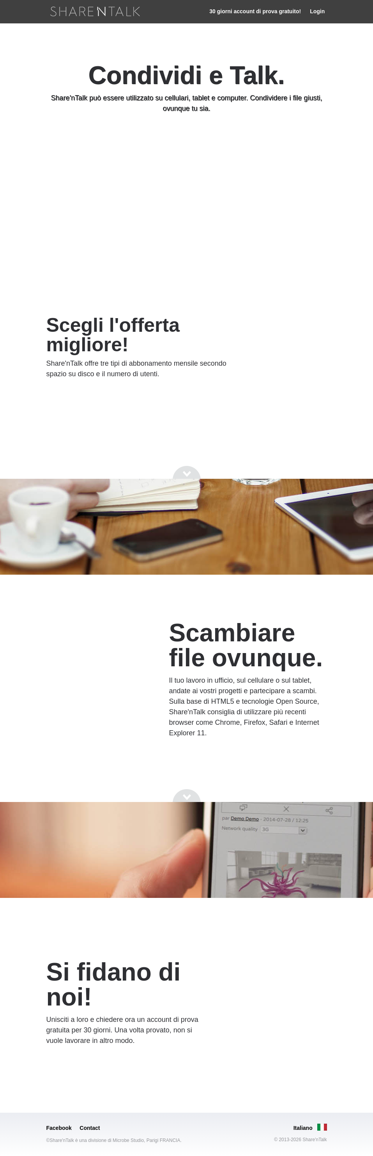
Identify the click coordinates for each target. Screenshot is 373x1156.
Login (317, 11)
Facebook (59, 1128)
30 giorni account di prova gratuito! (255, 11)
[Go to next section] (186, 138)
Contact (90, 1128)
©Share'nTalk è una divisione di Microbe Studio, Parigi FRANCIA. (114, 1140)
